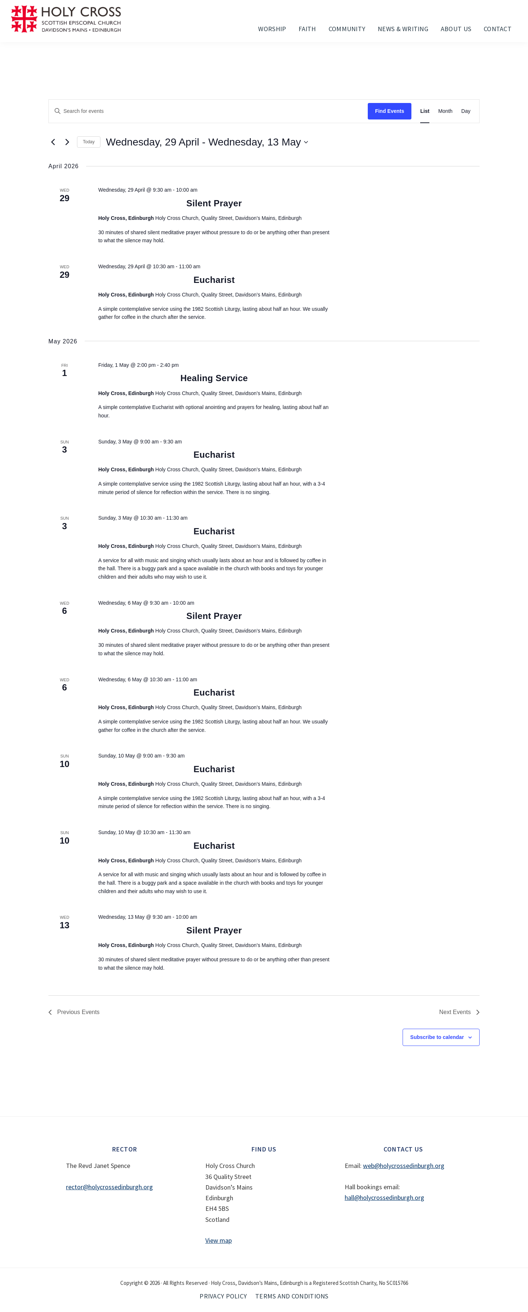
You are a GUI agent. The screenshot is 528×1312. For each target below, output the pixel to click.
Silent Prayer (214, 203)
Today (89, 141)
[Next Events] (67, 142)
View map (218, 1240)
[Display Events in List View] (424, 111)
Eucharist (214, 280)
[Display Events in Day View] (465, 111)
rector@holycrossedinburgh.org (109, 1187)
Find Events (389, 111)
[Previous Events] (52, 142)
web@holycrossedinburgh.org (403, 1165)
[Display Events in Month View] (445, 111)
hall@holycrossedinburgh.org (384, 1197)
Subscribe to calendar (437, 1037)
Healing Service (214, 378)
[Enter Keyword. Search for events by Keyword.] (208, 111)
